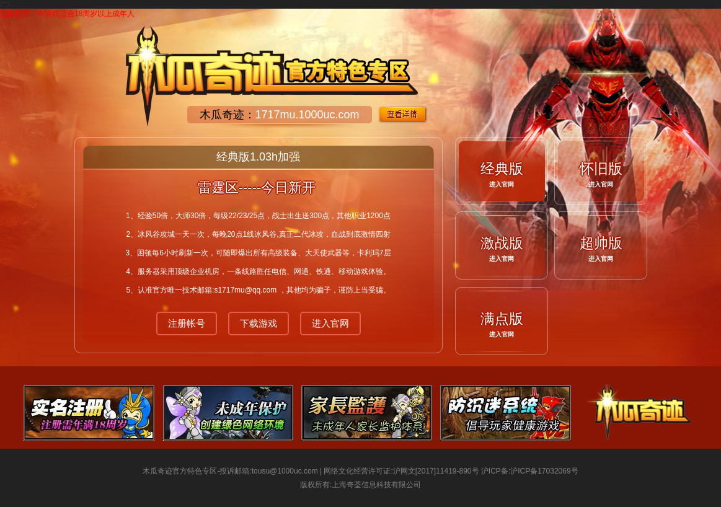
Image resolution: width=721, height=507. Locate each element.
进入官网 (330, 323)
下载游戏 (258, 323)
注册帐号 (186, 323)
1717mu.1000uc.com (307, 114)
